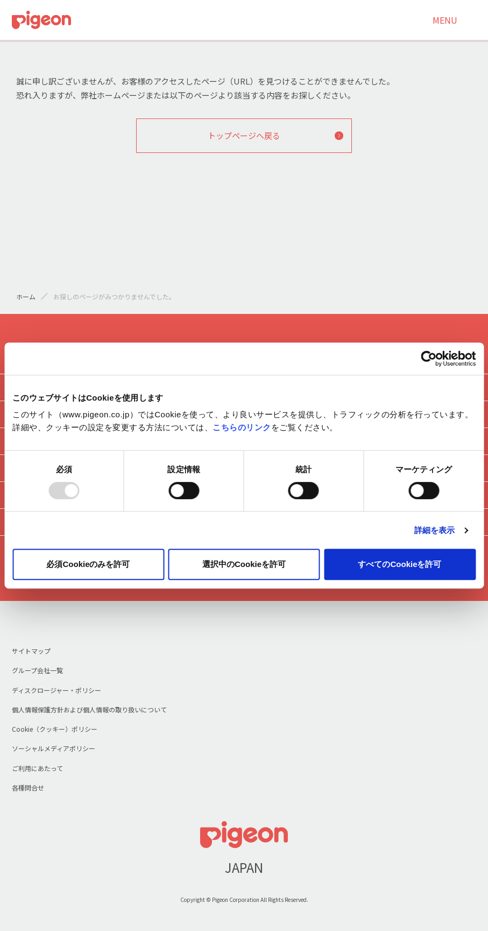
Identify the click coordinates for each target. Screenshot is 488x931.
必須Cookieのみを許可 (88, 564)
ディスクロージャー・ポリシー (56, 690)
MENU (445, 19)
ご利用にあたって (37, 768)
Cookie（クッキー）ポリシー (54, 728)
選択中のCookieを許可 (244, 564)
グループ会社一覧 (37, 670)
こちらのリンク (242, 427)
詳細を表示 (434, 530)
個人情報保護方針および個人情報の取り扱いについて (89, 709)
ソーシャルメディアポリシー (53, 748)
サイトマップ (31, 650)
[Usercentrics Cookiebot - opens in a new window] (428, 359)
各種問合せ (28, 787)
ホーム (26, 296)
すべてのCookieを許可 (399, 564)
